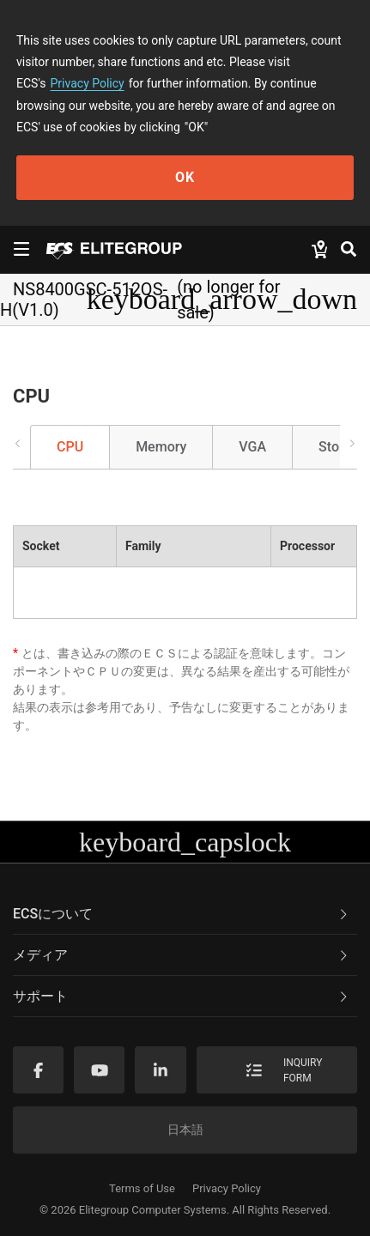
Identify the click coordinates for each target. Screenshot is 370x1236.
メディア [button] (181, 955)
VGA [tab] (252, 447)
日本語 (185, 1129)
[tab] (185, 914)
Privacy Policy (87, 83)
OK (185, 177)
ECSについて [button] (181, 914)
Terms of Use (142, 1188)
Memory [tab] (161, 447)
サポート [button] (181, 996)
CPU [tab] (70, 447)
